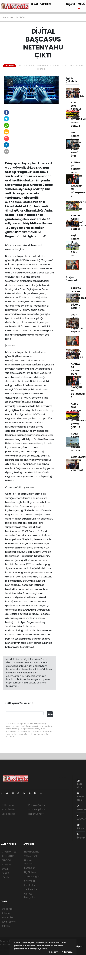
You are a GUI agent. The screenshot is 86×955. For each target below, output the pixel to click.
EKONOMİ (6, 864)
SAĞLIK (5, 868)
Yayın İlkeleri (8, 809)
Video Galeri (80, 797)
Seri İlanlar (29, 885)
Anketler (6, 913)
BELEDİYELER (8, 856)
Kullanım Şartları (37, 805)
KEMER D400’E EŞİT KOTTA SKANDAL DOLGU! (76, 442)
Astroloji (6, 926)
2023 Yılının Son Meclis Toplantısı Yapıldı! (77, 323)
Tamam (67, 951)
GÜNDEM (20, 17)
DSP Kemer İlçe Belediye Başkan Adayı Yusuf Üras (76, 144)
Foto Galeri (80, 784)
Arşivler (81, 817)
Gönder (50, 714)
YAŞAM (5, 873)
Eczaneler (29, 868)
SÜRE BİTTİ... (75, 265)
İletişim (81, 836)
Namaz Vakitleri (28, 862)
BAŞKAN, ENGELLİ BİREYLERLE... (78, 93)
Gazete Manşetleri (29, 895)
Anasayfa (8, 17)
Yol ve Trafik (30, 856)
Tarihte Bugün (32, 876)
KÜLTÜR (5, 877)
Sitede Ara (7, 908)
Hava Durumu (31, 851)
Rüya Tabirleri (9, 921)
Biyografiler (7, 917)
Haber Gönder (35, 813)
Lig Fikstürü (30, 872)
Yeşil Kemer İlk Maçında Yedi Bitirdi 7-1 (76, 245)
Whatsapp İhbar (37, 809)
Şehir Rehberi (31, 889)
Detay (53, 951)
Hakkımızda (8, 805)
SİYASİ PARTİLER (41, 4)
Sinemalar (29, 880)
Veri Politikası (8, 813)
